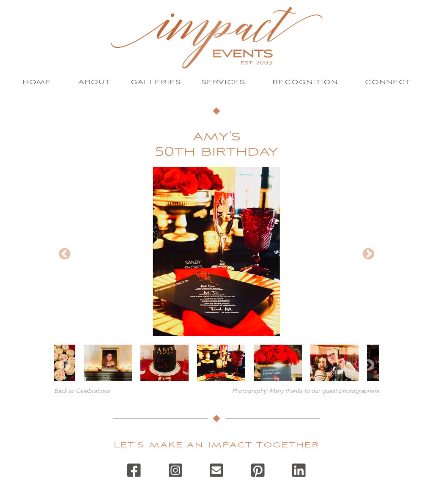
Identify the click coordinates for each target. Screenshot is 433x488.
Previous (64, 254)
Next (368, 254)
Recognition (305, 82)
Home (36, 82)
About (94, 82)
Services (223, 82)
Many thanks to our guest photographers (324, 391)
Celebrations (93, 391)
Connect (388, 82)
